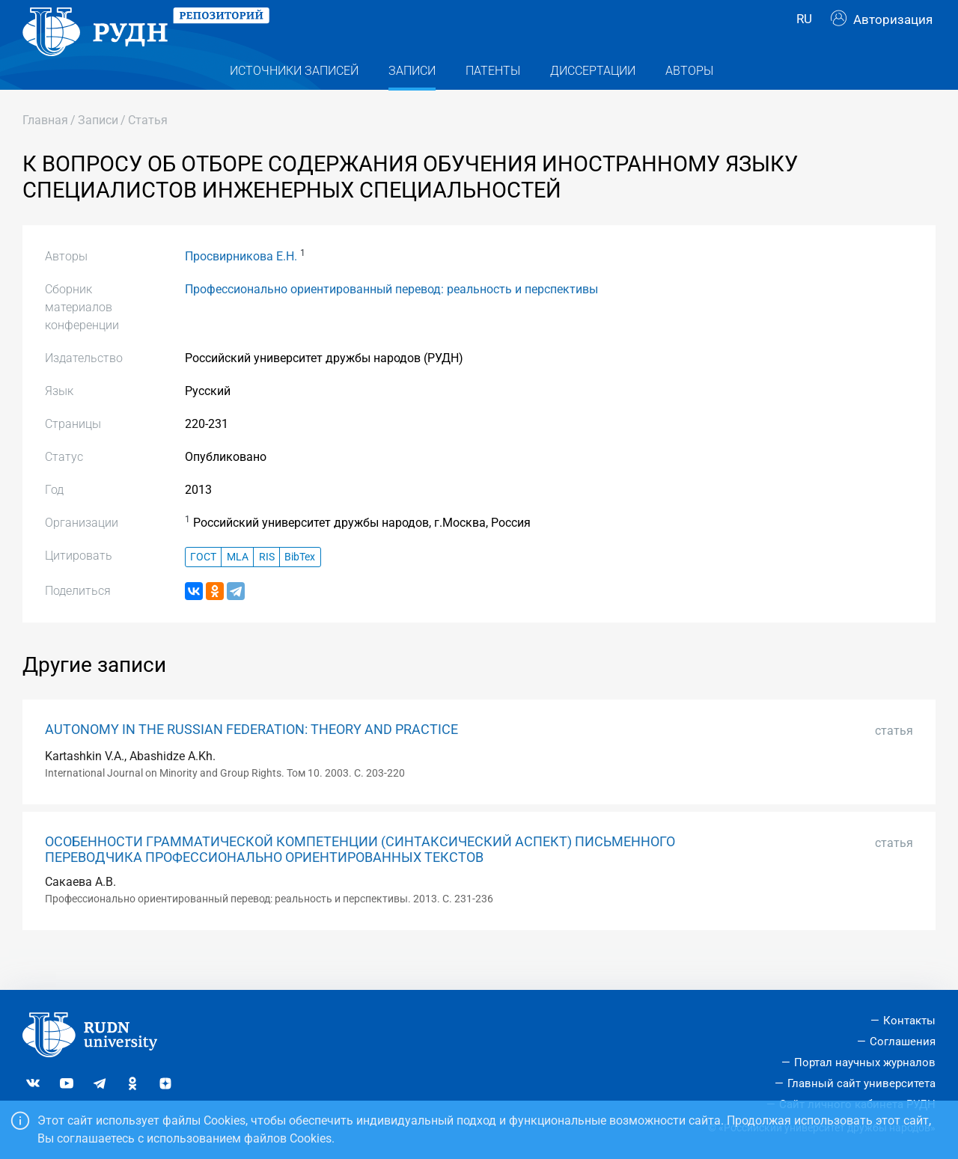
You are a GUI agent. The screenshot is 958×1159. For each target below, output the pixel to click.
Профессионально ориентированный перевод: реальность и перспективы (391, 319)
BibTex (299, 587)
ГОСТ (203, 587)
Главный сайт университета (861, 1083)
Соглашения (903, 1041)
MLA (237, 587)
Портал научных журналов (865, 1062)
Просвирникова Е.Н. (241, 286)
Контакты (909, 1020)
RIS (267, 587)
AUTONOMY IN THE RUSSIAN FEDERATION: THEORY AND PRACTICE (251, 759)
